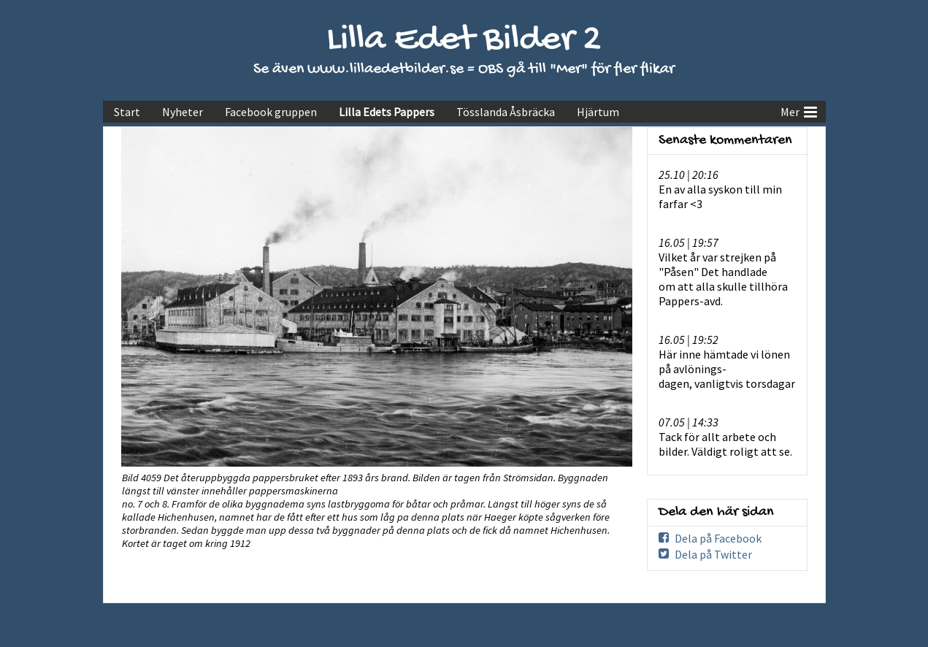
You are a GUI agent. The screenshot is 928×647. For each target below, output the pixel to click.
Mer (799, 110)
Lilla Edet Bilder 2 (464, 40)
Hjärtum (598, 111)
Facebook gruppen (271, 111)
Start (127, 111)
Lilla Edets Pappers (386, 111)
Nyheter (182, 111)
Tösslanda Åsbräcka (505, 111)
